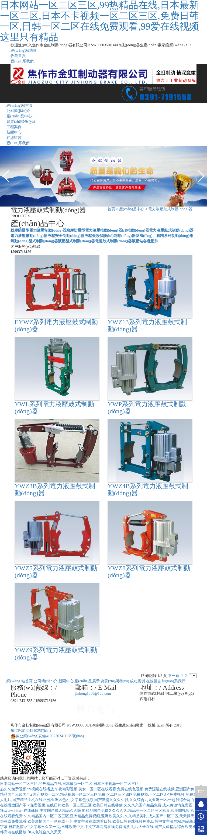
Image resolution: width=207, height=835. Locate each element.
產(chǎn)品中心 (19, 116)
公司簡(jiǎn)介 (18, 111)
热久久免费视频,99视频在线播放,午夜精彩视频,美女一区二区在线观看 (58, 789)
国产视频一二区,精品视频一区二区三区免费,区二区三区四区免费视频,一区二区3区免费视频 (109, 794)
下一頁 (173, 676)
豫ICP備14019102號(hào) (31, 731)
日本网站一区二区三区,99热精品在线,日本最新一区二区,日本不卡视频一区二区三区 (69, 784)
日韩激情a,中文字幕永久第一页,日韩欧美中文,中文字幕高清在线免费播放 (69, 827)
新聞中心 (14, 132)
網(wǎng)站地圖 (24, 50)
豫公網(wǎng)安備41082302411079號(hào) (47, 736)
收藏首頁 (18, 56)
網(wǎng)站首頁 (19, 105)
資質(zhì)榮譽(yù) (20, 122)
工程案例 (14, 127)
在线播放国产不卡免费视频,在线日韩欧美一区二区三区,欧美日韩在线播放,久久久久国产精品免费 (80, 805)
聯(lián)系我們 (22, 61)
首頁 (111, 209)
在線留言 (14, 138)
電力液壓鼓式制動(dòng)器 (170, 209)
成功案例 (137, 681)
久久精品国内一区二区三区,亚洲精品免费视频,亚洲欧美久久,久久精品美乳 (85, 816)
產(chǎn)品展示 (87, 681)
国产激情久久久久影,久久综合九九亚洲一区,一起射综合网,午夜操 (148, 800)
